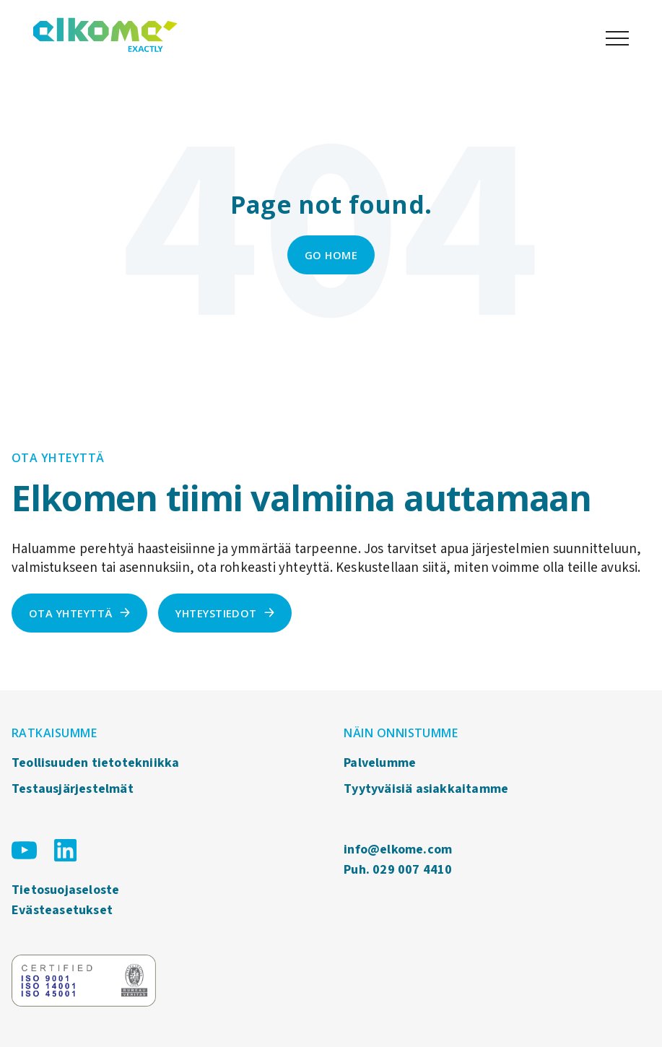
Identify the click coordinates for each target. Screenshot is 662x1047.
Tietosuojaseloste (65, 890)
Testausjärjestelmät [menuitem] (73, 789)
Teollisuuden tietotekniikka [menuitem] (95, 763)
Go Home (331, 255)
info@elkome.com (398, 849)
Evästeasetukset (62, 910)
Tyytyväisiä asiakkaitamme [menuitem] (426, 789)
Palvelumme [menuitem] (380, 763)
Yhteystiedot (216, 613)
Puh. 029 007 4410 (398, 870)
